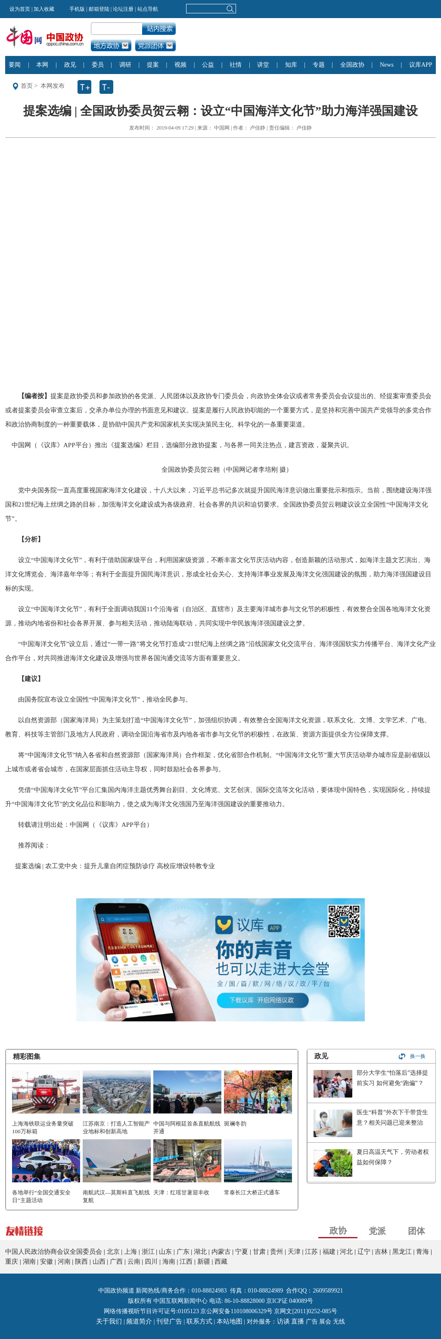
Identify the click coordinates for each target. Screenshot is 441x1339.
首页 (27, 86)
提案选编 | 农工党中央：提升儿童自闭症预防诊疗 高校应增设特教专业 (115, 866)
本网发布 (52, 86)
